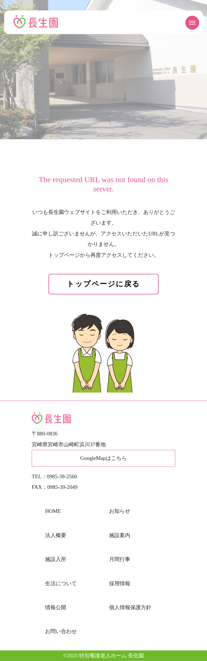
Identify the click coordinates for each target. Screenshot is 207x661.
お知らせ (119, 511)
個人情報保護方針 (130, 607)
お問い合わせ (61, 631)
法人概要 (55, 535)
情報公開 (55, 607)
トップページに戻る (103, 284)
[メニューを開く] (192, 23)
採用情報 (119, 583)
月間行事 (119, 559)
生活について (61, 583)
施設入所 (55, 559)
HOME (53, 511)
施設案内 (119, 535)
